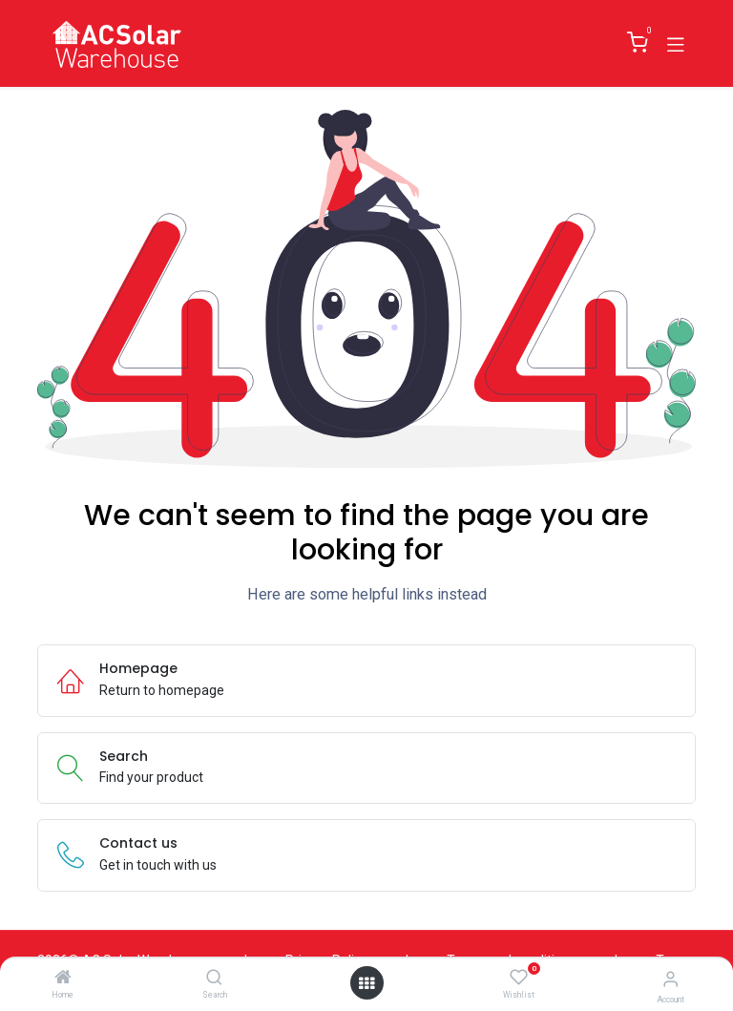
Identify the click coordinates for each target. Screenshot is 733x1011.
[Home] (63, 978)
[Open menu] (366, 983)
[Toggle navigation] (676, 43)
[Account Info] (670, 979)
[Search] (214, 978)
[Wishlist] (518, 977)
